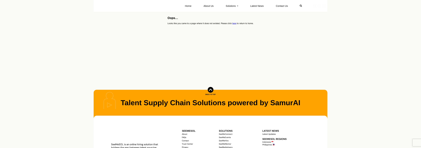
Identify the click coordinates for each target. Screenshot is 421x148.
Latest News (257, 6)
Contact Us (282, 6)
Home (188, 6)
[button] (232, 6)
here (234, 23)
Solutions (232, 6)
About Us (209, 6)
